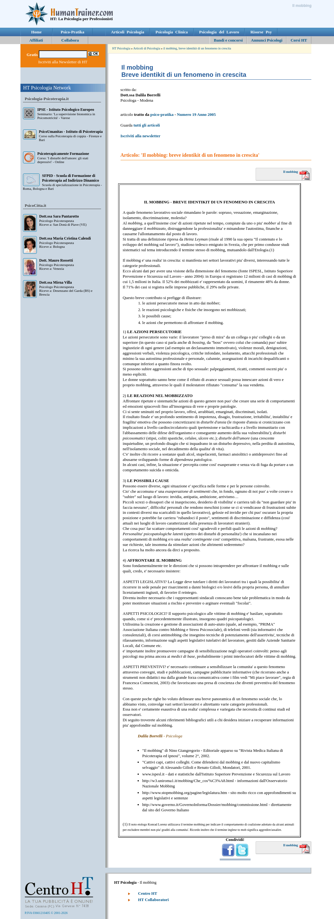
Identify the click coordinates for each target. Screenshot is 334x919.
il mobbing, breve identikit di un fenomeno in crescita (197, 48)
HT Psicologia (121, 48)
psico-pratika (161, 114)
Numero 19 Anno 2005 (196, 114)
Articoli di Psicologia (146, 48)
